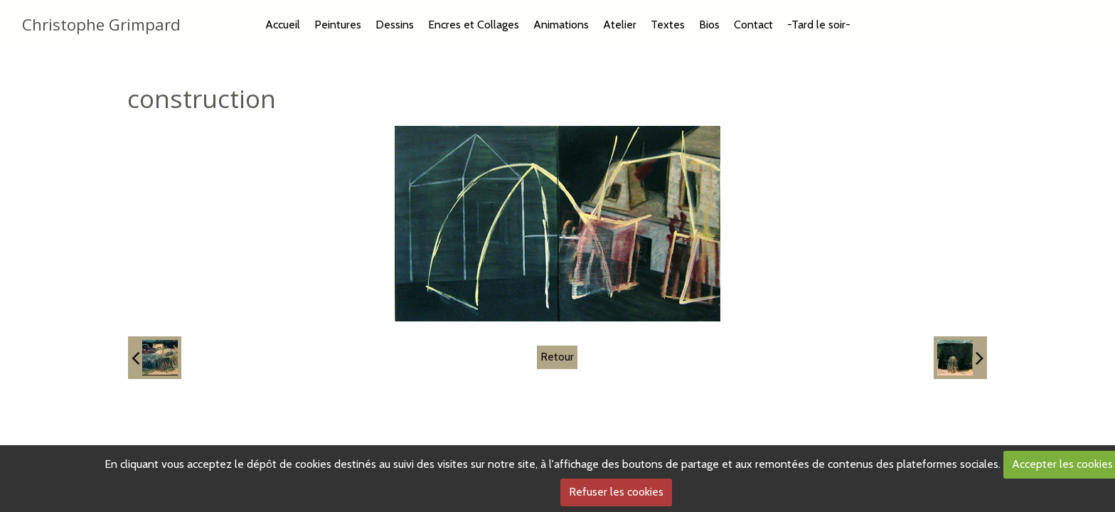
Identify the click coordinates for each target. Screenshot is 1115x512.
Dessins (394, 24)
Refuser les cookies (616, 491)
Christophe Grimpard (101, 25)
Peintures (337, 24)
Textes (668, 24)
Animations (561, 24)
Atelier (619, 24)
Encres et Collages (473, 24)
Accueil (282, 24)
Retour (557, 356)
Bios (709, 24)
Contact (753, 24)
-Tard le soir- (818, 24)
